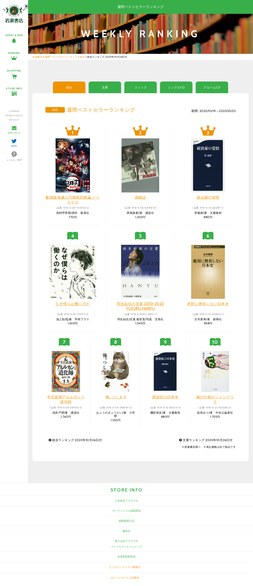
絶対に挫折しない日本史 (208, 304)
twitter (14, 145)
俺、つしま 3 (115, 397)
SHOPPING (14, 70)
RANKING (14, 52)
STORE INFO (14, 88)
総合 (69, 87)
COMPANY (14, 111)
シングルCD (176, 87)
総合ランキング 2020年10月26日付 (75, 440)
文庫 (105, 87)
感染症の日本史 (165, 397)
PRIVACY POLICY (14, 115)
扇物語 (140, 197)
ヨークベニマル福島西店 (126, 510)
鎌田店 (126, 531)
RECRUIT (14, 119)
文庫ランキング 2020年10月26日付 (205, 440)
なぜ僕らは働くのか (73, 304)
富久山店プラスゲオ (126, 541)
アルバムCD (211, 87)
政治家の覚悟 (208, 197)
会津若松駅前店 (126, 556)
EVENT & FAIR (14, 35)
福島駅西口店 (126, 520)
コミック (140, 87)
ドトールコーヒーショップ (126, 546)
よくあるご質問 (14, 160)
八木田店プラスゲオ (126, 500)
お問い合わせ (14, 132)
